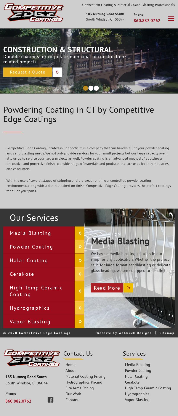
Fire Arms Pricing (80, 387)
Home (70, 364)
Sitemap (167, 333)
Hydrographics (30, 308)
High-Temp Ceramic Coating (36, 291)
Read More (107, 287)
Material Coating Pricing (86, 376)
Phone (138, 14)
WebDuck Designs (135, 333)
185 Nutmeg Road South (105, 14)
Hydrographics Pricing (84, 382)
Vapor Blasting (30, 321)
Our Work (73, 393)
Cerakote (22, 274)
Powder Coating (31, 246)
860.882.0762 (147, 20)
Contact (72, 399)
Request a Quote (27, 72)
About (71, 370)
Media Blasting (30, 233)
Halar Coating (29, 260)
